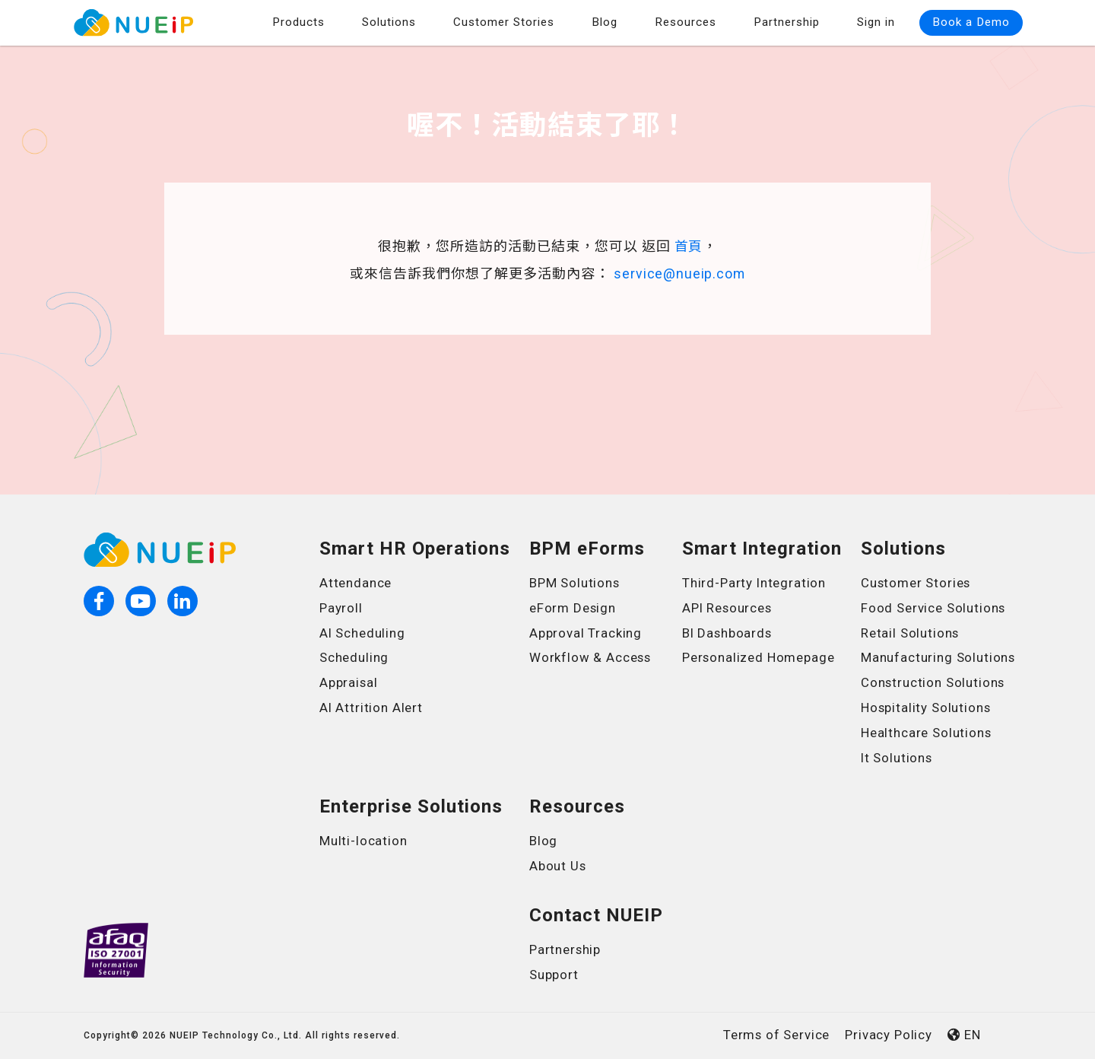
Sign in (876, 22)
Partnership (787, 22)
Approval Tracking (586, 633)
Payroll (341, 607)
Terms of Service (773, 1034)
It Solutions (897, 757)
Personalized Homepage (759, 657)
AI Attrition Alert (372, 707)
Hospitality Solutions (927, 707)
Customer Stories (503, 22)
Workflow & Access (591, 657)
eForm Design (573, 607)
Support (554, 974)
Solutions (389, 22)
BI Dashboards (727, 633)
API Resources (727, 607)
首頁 (688, 247)
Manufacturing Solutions (939, 657)
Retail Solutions (911, 633)
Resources (685, 22)
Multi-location (364, 840)
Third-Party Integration (755, 582)
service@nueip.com (680, 273)
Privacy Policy (887, 1034)
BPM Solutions (575, 582)
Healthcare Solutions (927, 732)
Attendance (356, 582)
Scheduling (354, 657)
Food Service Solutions (934, 607)
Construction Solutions (934, 682)
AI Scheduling (363, 633)
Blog (604, 22)
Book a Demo (971, 22)
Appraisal (349, 682)
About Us (558, 865)
